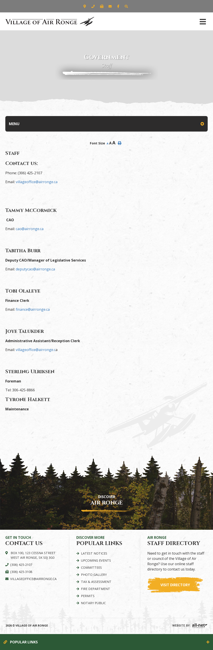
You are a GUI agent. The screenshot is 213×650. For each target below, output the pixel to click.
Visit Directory (175, 584)
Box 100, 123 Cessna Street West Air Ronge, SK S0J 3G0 (33, 555)
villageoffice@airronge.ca (36, 181)
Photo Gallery (94, 574)
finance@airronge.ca (33, 309)
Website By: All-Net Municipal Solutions (189, 625)
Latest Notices (94, 553)
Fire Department (95, 589)
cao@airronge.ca (29, 228)
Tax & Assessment (96, 582)
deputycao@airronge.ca (35, 269)
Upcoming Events (96, 560)
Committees (91, 567)
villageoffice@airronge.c (35, 349)
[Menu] (202, 21)
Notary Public (93, 603)
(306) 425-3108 (21, 572)
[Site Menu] (106, 124)
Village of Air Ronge (49, 21)
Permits (88, 596)
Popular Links (24, 642)
